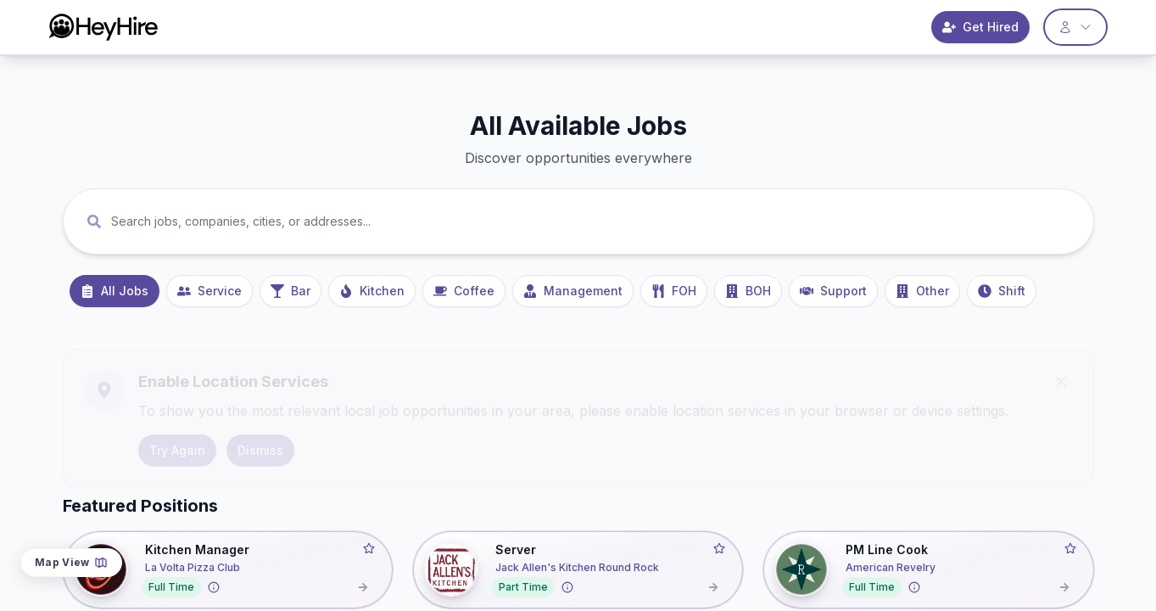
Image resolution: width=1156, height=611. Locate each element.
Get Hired (980, 27)
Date (1000, 488)
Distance (1061, 488)
